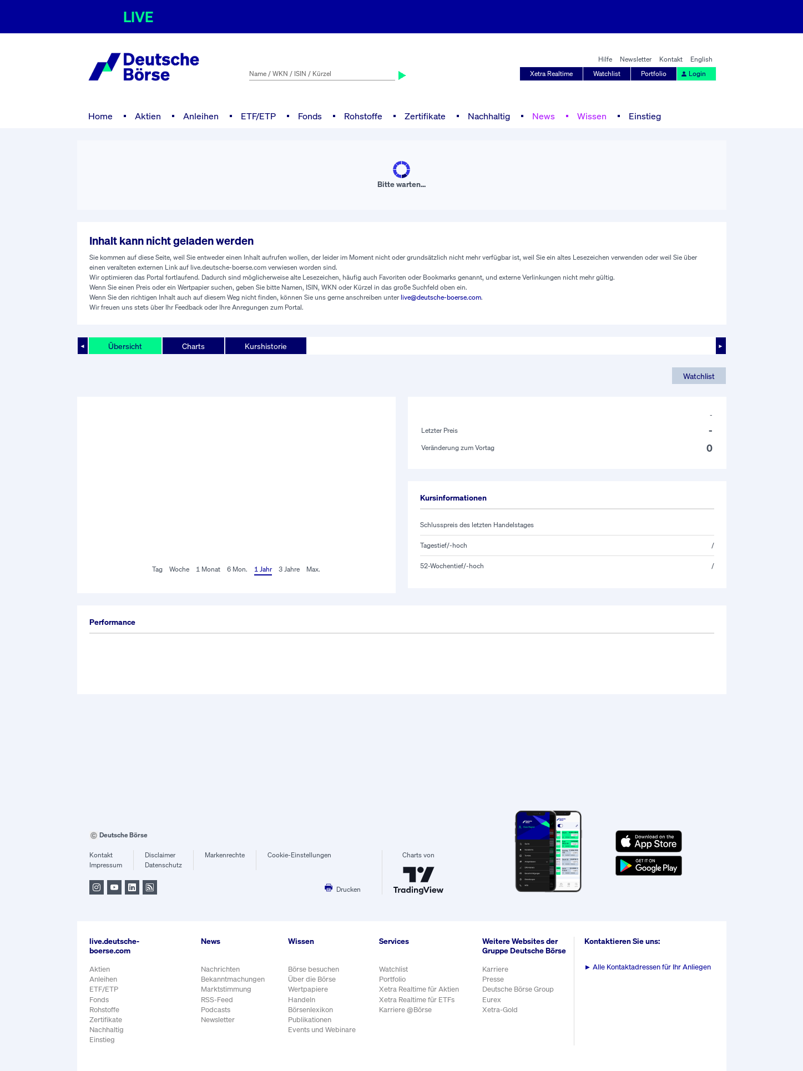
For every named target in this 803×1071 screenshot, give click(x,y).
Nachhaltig (489, 116)
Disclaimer (160, 855)
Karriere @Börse (405, 1009)
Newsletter (636, 59)
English (701, 59)
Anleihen (201, 116)
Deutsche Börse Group (518, 989)
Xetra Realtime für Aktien (419, 989)
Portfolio (653, 73)
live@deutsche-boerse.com (441, 297)
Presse (493, 979)
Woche (179, 569)
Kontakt (671, 59)
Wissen (592, 116)
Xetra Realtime (551, 73)
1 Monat (208, 569)
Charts (193, 346)
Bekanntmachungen (233, 979)
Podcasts (215, 1009)
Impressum (105, 865)
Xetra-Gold (500, 1009)
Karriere (495, 969)
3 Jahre (289, 569)
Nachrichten (220, 969)
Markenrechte (225, 855)
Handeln (301, 999)
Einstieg (645, 116)
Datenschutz (163, 865)
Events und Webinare (322, 1029)
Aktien (148, 116)
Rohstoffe (363, 116)
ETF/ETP (258, 116)
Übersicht (125, 346)
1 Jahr (263, 569)
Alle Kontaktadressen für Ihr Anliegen (647, 967)
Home (100, 116)
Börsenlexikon (310, 1009)
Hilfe (605, 59)
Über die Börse (312, 979)
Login (693, 73)
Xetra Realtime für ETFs (416, 999)
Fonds (310, 116)
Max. (313, 569)
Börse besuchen (313, 969)
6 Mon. (237, 569)
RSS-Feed (217, 999)
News (543, 116)
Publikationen (309, 1019)
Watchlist (606, 73)
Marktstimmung (226, 989)
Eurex (491, 999)
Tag (157, 569)
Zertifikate (425, 116)
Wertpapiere (308, 989)
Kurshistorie (266, 346)
